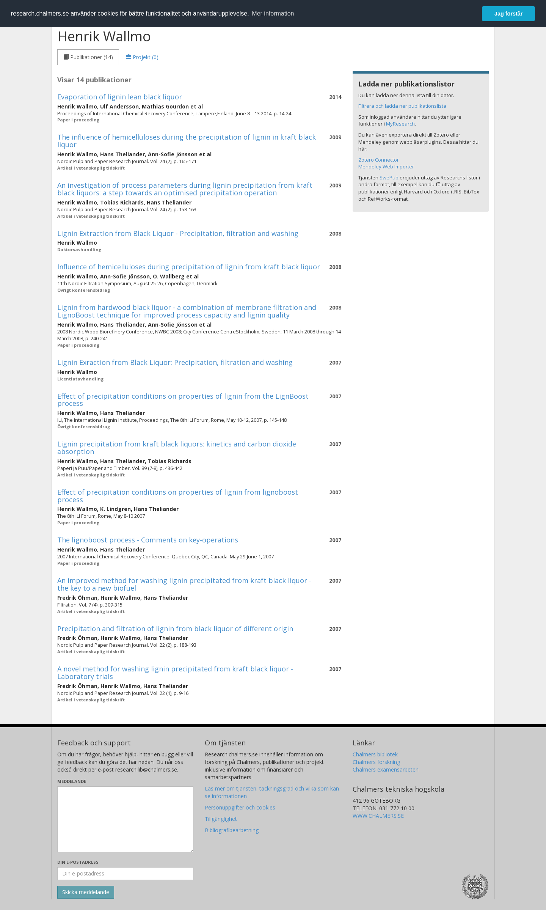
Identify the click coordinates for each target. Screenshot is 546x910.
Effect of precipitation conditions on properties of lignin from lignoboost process (177, 495)
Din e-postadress (78, 862)
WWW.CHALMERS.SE (378, 815)
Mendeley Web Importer (386, 166)
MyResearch (400, 123)
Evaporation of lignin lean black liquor (119, 96)
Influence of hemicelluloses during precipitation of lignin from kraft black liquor (188, 266)
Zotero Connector (378, 159)
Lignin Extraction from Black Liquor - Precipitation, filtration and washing (177, 233)
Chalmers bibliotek (375, 754)
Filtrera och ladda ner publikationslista (402, 105)
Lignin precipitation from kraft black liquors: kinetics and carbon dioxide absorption (176, 447)
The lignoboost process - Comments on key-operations (147, 539)
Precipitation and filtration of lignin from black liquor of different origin (175, 628)
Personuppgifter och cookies (240, 807)
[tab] (88, 57)
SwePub (389, 177)
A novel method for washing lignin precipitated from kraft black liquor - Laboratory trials (175, 672)
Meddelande (71, 781)
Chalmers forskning (376, 761)
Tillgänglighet (221, 818)
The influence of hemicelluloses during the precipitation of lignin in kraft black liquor (186, 140)
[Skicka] (85, 892)
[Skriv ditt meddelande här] (125, 819)
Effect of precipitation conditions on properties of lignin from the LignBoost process (183, 399)
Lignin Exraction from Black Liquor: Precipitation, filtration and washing (175, 362)
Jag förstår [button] (508, 14)
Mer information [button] (273, 13)
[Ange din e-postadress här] (125, 873)
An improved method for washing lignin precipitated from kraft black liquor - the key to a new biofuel (184, 584)
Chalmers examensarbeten (386, 769)
